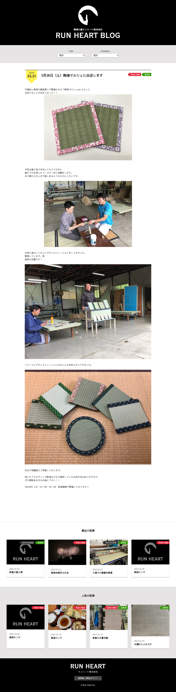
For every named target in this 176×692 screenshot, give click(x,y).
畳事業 (147, 74)
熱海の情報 (135, 74)
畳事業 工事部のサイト (88, 678)
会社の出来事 (27, 542)
